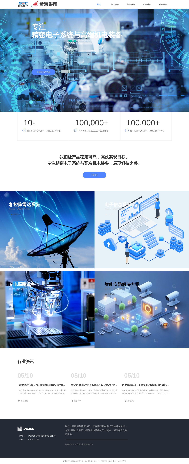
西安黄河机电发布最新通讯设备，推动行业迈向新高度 (94, 386)
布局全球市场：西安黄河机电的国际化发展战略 (42, 386)
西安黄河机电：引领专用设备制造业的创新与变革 (145, 386)
